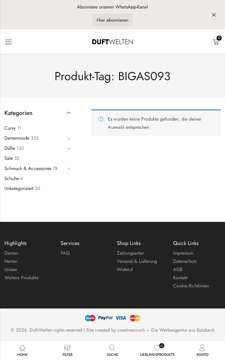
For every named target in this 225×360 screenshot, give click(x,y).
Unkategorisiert (18, 188)
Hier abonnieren (112, 20)
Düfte (9, 148)
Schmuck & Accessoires (27, 168)
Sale (8, 158)
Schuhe (11, 178)
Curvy (10, 128)
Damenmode (16, 138)
